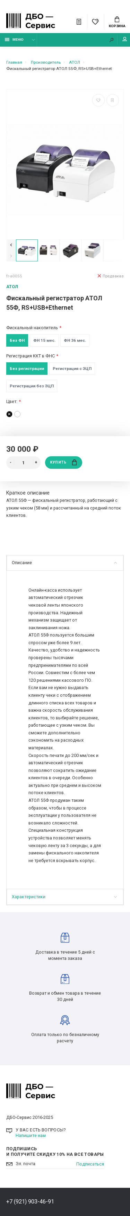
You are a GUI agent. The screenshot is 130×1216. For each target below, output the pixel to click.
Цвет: (11, 401)
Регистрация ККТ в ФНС (30, 355)
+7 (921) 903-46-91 (30, 1201)
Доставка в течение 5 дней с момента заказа (65, 947)
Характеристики (64, 896)
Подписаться (90, 1164)
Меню (14, 39)
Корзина (117, 22)
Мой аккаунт (124, 39)
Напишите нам (31, 1135)
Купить (63, 462)
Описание (64, 562)
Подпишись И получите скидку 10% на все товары (55, 1151)
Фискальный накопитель (32, 327)
